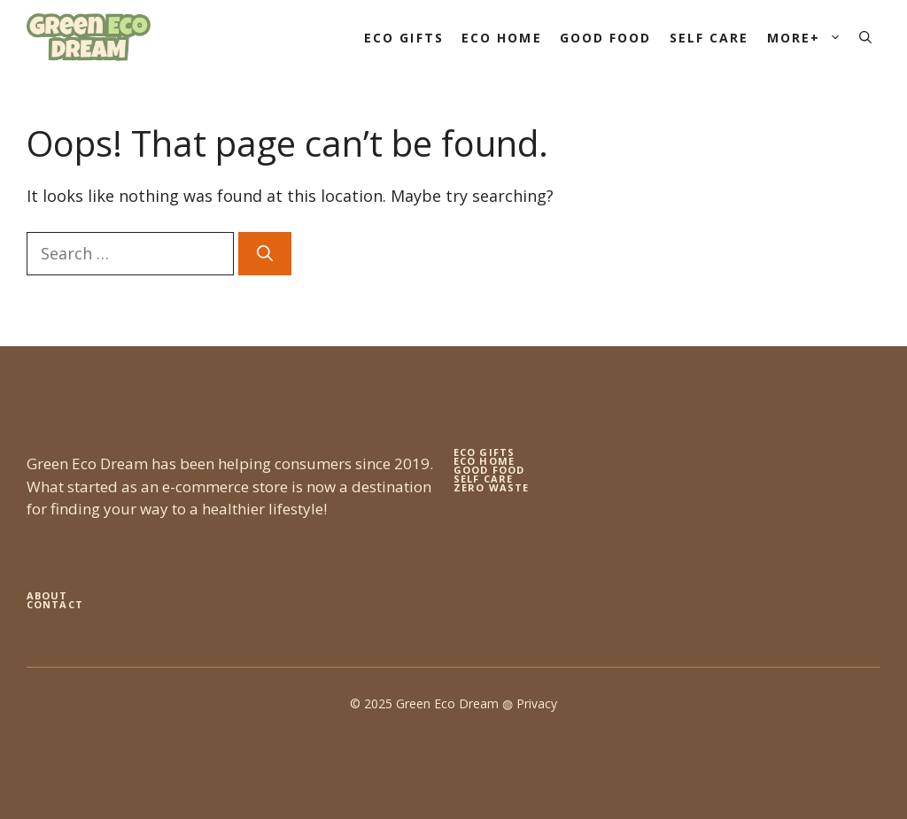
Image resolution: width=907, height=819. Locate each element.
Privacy (536, 703)
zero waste (491, 487)
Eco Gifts (404, 37)
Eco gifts (484, 452)
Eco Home (501, 37)
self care (483, 478)
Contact (55, 604)
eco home (484, 460)
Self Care (709, 37)
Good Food (606, 37)
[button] (865, 38)
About (47, 595)
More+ (809, 38)
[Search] (264, 253)
